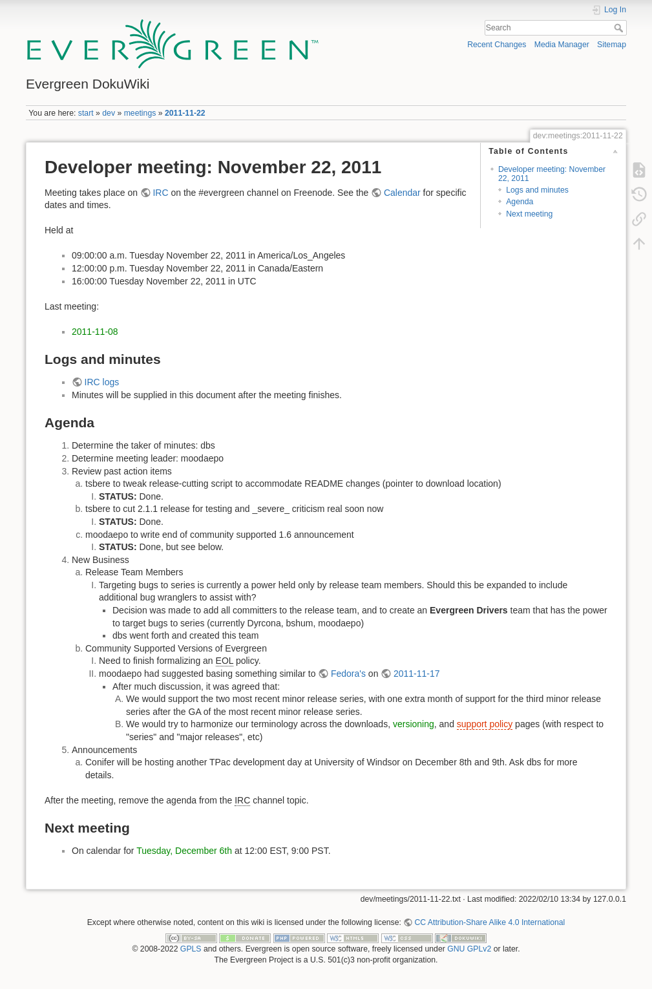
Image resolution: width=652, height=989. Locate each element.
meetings (140, 113)
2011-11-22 (185, 113)
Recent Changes (496, 44)
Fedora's (348, 673)
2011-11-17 (417, 673)
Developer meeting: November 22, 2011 (551, 173)
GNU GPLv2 (469, 948)
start (86, 113)
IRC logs (102, 382)
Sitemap (611, 44)
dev (108, 113)
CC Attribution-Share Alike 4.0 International (489, 922)
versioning (413, 724)
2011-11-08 (95, 331)
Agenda (519, 201)
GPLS (191, 948)
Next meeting (529, 213)
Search (620, 27)
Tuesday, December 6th (184, 850)
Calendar (402, 192)
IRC (160, 192)
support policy (484, 724)
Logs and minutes (537, 190)
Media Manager (561, 44)
